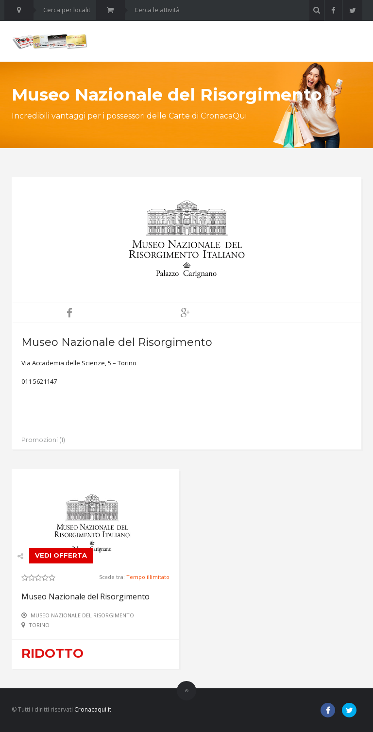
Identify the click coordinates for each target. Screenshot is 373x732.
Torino (39, 625)
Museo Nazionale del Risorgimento (85, 596)
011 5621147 (39, 381)
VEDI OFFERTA (61, 555)
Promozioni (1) (43, 439)
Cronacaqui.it (92, 709)
